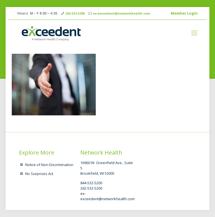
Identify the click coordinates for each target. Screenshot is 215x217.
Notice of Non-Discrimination (49, 164)
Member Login (184, 13)
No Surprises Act (39, 173)
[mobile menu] (194, 32)
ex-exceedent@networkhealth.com (121, 13)
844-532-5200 (91, 182)
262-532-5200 (75, 13)
